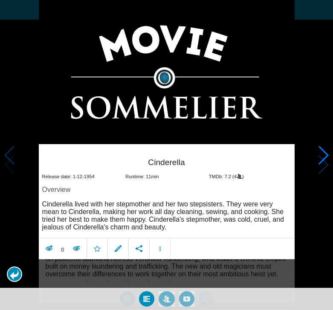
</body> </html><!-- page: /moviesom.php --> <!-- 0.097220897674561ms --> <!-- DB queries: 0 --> (166, 155)
